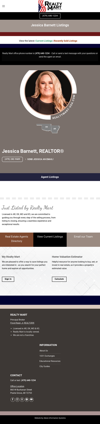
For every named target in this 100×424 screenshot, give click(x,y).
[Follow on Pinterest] (27, 399)
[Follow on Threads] (22, 399)
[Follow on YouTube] (31, 399)
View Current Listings (50, 236)
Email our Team (83, 236)
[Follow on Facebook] (13, 399)
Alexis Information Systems (55, 418)
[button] (3, 6)
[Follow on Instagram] (17, 399)
